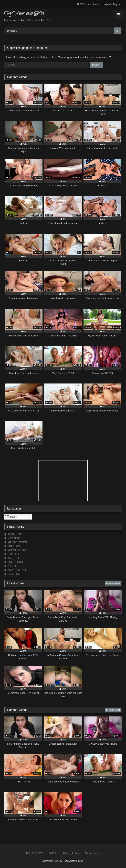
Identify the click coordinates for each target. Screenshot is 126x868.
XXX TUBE (12, 538)
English (11, 517)
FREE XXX (12, 546)
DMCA (53, 853)
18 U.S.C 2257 (34, 853)
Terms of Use (92, 853)
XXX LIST (11, 554)
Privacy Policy (71, 853)
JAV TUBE (12, 558)
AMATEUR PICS (15, 570)
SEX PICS (12, 574)
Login (105, 4)
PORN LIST (12, 534)
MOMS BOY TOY (16, 550)
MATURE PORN (15, 542)
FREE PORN (13, 562)
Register (117, 4)
